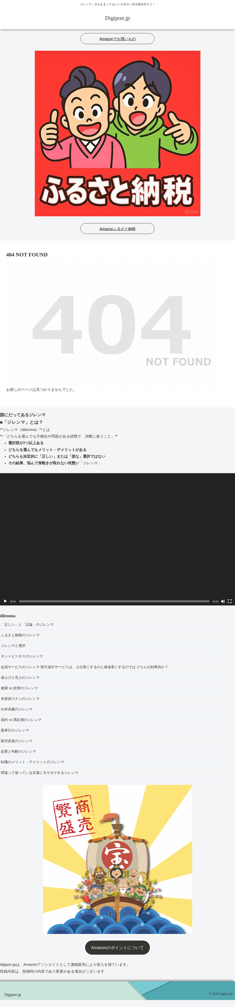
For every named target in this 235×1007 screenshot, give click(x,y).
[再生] (5, 601)
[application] (117, 539)
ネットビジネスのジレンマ (23, 658)
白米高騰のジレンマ (17, 713)
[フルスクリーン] (230, 601)
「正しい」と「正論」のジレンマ (29, 625)
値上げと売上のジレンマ (21, 680)
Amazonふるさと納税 (117, 229)
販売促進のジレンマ (17, 746)
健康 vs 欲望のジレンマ (20, 691)
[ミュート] (223, 601)
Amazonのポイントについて (117, 954)
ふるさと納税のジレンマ (21, 636)
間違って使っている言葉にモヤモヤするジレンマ (42, 780)
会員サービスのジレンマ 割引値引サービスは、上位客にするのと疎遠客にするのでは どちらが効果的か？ (89, 669)
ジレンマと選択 (14, 647)
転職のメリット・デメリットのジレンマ (34, 768)
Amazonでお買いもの (117, 39)
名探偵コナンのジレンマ (21, 702)
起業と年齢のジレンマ (19, 758)
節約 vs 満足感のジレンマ (22, 724)
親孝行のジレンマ (16, 735)
